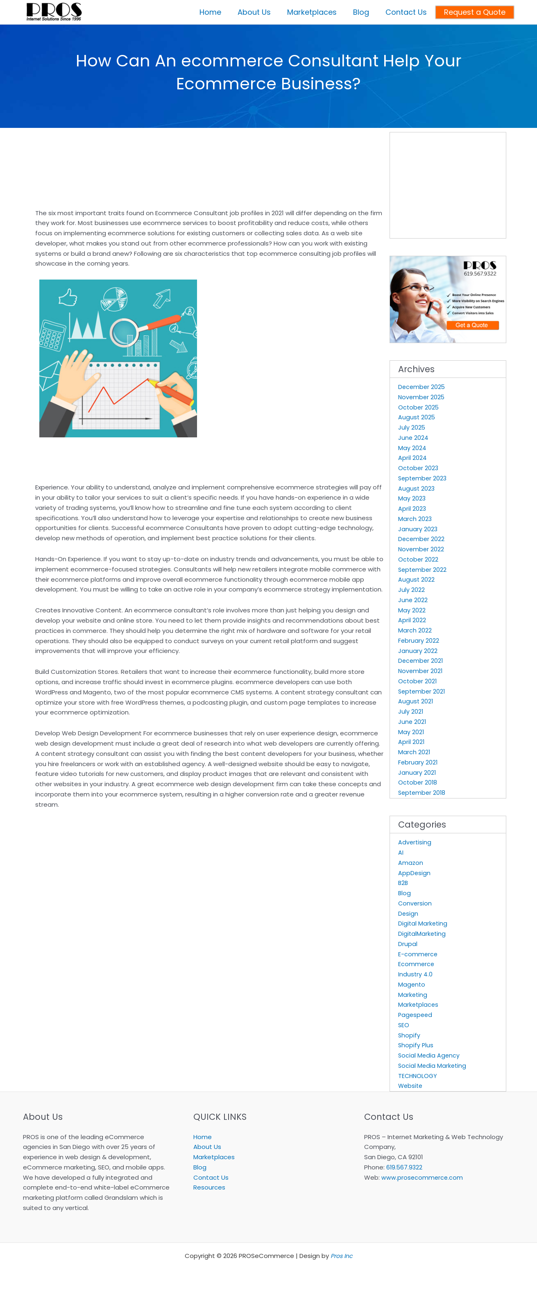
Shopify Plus (416, 1045)
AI (400, 852)
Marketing (413, 994)
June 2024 (413, 437)
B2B (403, 882)
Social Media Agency (429, 1055)
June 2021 (412, 721)
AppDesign (414, 873)
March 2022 (415, 630)
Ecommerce (416, 964)
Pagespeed (416, 1014)
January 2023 (418, 529)
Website (411, 1085)
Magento (412, 984)
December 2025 (422, 386)
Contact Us (211, 1177)
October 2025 (419, 407)
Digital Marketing (423, 923)
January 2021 (417, 772)
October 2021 (418, 681)
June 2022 (413, 600)
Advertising (415, 842)
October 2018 (418, 782)
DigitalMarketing (422, 933)
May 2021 (411, 732)
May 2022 (412, 610)
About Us (207, 1146)
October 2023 (419, 468)
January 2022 (417, 650)
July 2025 (412, 427)
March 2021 (414, 752)
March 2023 (415, 518)
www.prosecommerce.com (422, 1177)
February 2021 (418, 762)
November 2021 (421, 670)
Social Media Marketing (433, 1065)
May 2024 (412, 448)
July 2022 (411, 589)
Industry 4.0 (415, 974)
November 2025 (422, 397)
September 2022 (423, 569)
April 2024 (412, 457)
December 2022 (422, 539)
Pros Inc (341, 1255)
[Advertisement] (131, 140)
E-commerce (418, 954)
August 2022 (416, 579)
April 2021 (411, 741)
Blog (404, 893)
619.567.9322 (405, 1167)
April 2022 (412, 620)
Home (202, 1137)
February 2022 (419, 640)
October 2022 (418, 559)
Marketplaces (419, 1004)
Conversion (415, 903)
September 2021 (422, 691)
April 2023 (412, 508)
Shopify (409, 1035)
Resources (209, 1187)
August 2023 (416, 488)
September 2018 (423, 792)
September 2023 (423, 478)
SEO (404, 1025)
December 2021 (421, 660)
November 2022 (421, 549)
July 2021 (411, 711)
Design (408, 913)
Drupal (407, 943)
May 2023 (412, 498)
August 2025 (417, 417)
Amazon (411, 862)
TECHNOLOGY (418, 1075)
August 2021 (416, 701)
